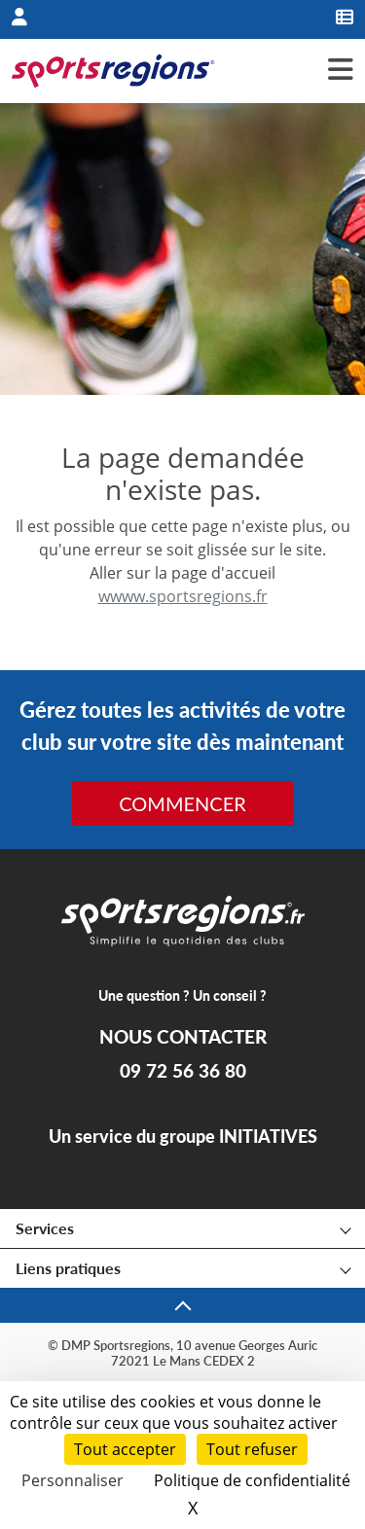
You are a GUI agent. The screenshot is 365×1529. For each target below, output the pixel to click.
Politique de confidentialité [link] (252, 1480)
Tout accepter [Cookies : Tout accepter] (125, 1449)
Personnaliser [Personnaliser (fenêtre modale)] (72, 1480)
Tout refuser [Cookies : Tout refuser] (252, 1449)
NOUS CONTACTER (183, 1037)
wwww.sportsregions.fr (183, 596)
